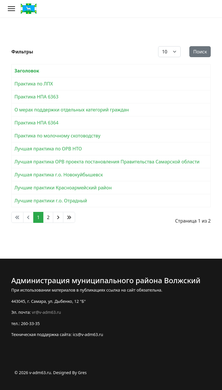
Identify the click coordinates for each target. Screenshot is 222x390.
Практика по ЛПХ (33, 84)
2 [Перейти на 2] (48, 217)
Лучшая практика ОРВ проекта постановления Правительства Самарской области (106, 161)
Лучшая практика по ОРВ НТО (48, 148)
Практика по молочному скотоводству (57, 136)
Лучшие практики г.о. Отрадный (50, 200)
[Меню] (11, 8)
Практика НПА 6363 (36, 97)
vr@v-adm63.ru (46, 312)
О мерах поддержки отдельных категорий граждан (71, 110)
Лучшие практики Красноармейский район (63, 187)
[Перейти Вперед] (58, 217)
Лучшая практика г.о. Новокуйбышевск (58, 174)
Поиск (200, 51)
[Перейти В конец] (69, 217)
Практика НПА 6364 (36, 123)
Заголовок (26, 71)
